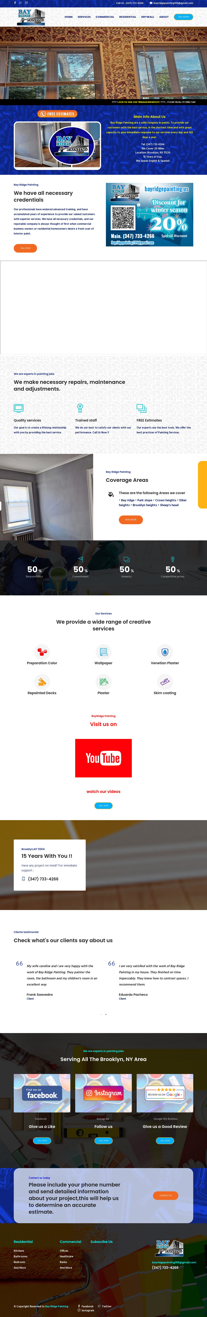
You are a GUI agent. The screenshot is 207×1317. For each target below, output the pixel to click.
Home (69, 17)
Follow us (103, 1126)
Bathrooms (20, 1256)
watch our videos (103, 791)
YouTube (102, 784)
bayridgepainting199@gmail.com (174, 1262)
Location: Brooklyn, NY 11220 (152, 153)
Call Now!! (183, 17)
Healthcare (66, 1256)
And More (20, 1268)
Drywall (147, 17)
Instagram (103, 1119)
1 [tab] (101, 1014)
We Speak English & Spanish (153, 161)
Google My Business (166, 1119)
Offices (64, 1251)
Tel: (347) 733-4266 (152, 144)
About (164, 17)
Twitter (105, 1306)
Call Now (25, 248)
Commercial (105, 17)
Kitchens (19, 1251)
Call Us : (129, 3)
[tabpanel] (57, 983)
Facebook (41, 1119)
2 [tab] (106, 1014)
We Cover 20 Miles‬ (153, 148)
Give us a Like (42, 1126)
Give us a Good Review (165, 1126)
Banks (63, 1262)
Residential (127, 17)
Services (84, 17)
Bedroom (19, 1262)
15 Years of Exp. (152, 157)
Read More (130, 519)
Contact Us (166, 1195)
